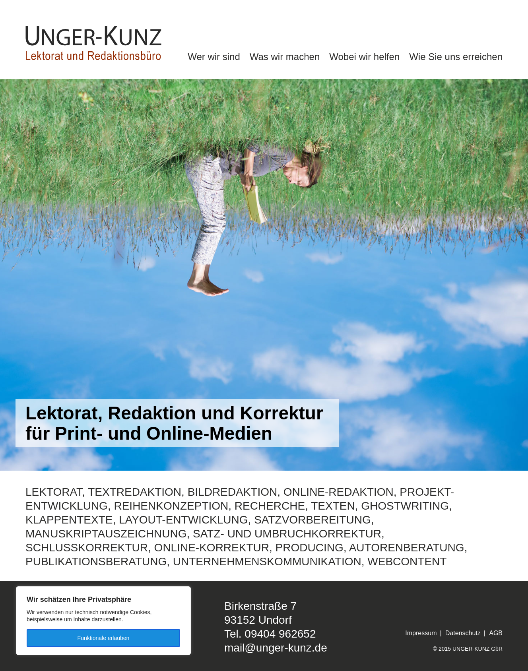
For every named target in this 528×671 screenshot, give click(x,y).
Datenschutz (463, 633)
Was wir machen (285, 56)
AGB (496, 633)
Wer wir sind (214, 56)
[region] (103, 620)
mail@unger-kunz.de (275, 648)
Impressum (421, 633)
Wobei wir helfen (364, 56)
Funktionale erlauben (104, 638)
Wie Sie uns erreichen (456, 56)
